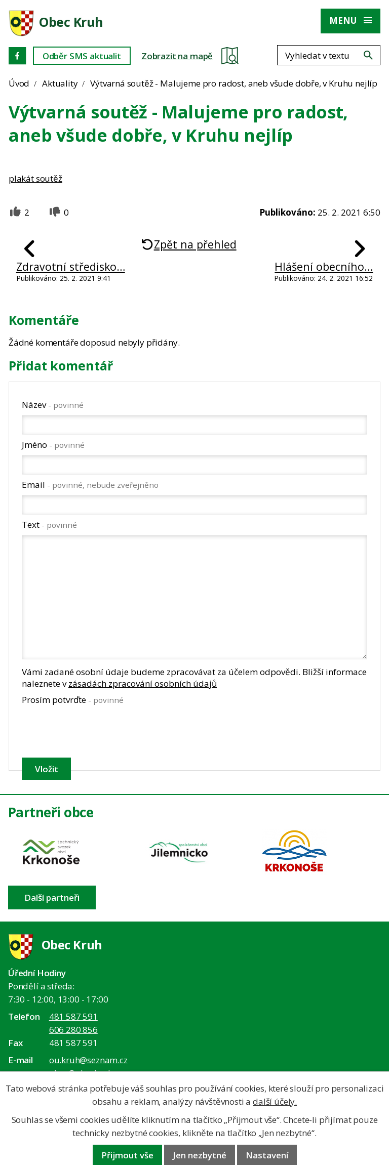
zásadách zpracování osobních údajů (142, 683)
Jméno (53, 444)
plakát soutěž (35, 178)
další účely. (275, 1101)
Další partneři (52, 897)
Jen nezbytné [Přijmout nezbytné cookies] (199, 1155)
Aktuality (59, 83)
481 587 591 (73, 1016)
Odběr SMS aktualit (82, 56)
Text (49, 524)
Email (90, 484)
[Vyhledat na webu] (368, 55)
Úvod (19, 83)
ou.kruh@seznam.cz (88, 1060)
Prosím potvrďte (73, 699)
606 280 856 (73, 1029)
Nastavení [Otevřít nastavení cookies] (267, 1155)
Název (53, 404)
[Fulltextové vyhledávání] (328, 55)
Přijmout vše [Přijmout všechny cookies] (127, 1155)
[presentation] (98, 731)
